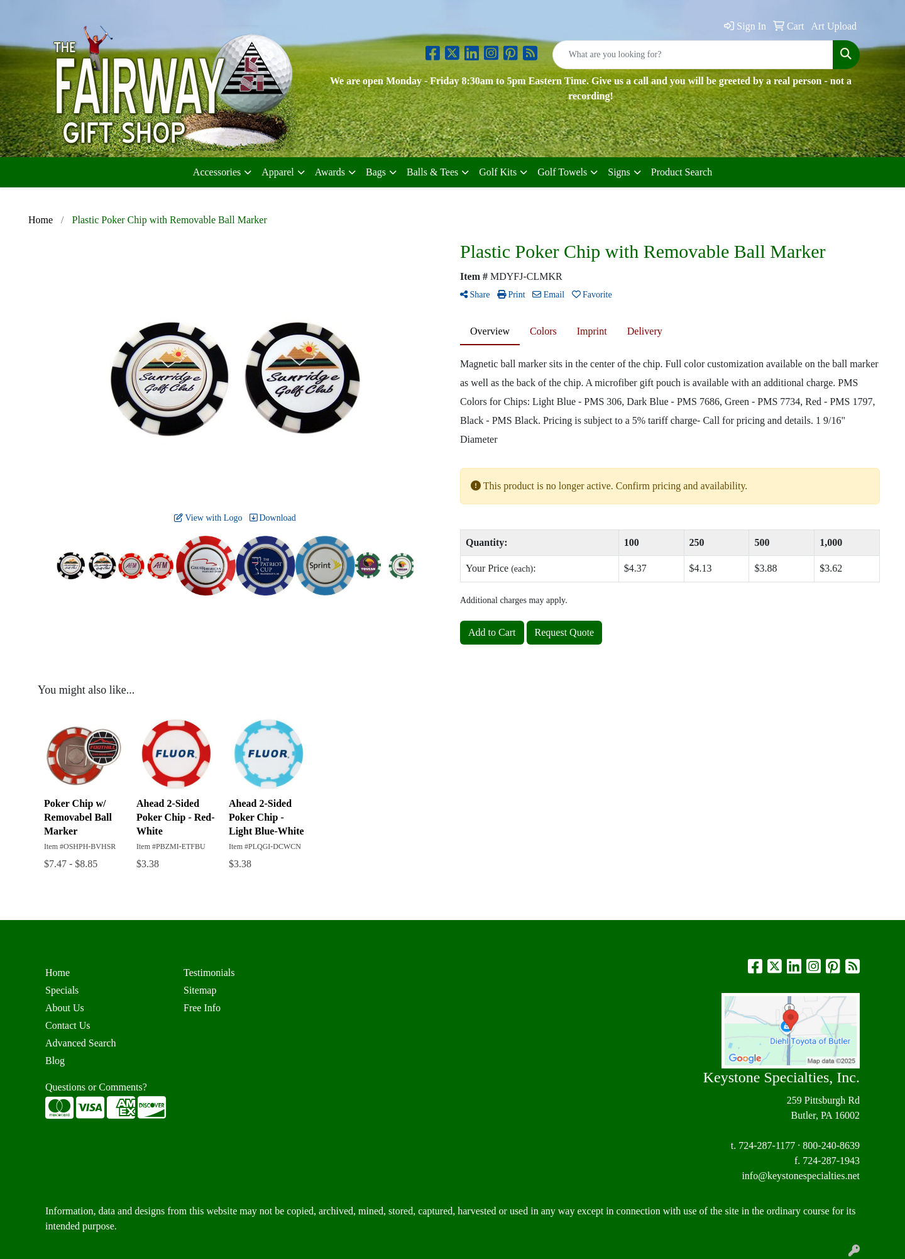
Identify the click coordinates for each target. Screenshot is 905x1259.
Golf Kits (498, 172)
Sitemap (200, 990)
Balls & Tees (432, 172)
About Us (64, 1007)
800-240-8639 (831, 1145)
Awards (330, 172)
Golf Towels (562, 172)
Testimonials (209, 972)
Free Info (202, 1007)
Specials (62, 990)
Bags (376, 172)
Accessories (217, 172)
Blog (55, 1060)
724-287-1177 (766, 1145)
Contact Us (67, 1025)
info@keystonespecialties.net (801, 1175)
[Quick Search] (692, 54)
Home (57, 972)
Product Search (681, 172)
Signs (619, 172)
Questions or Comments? (96, 1087)
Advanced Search (80, 1043)
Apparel (277, 172)
